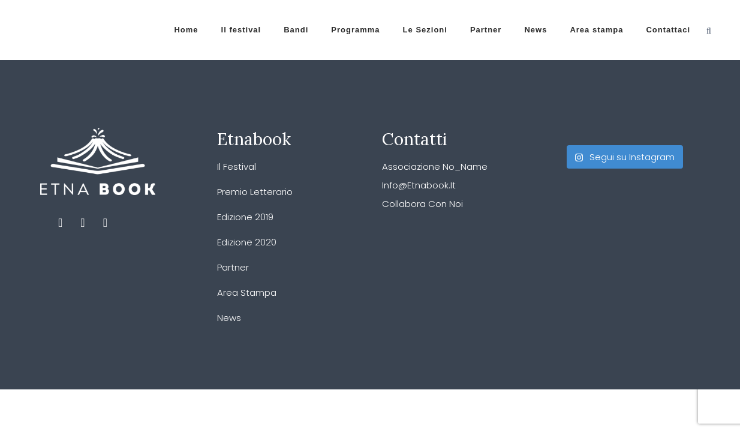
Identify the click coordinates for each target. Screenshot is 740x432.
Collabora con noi (422, 203)
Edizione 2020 (246, 242)
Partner (233, 267)
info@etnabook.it (419, 185)
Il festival (236, 166)
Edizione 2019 (245, 217)
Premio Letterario (255, 191)
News (229, 317)
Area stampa (246, 292)
